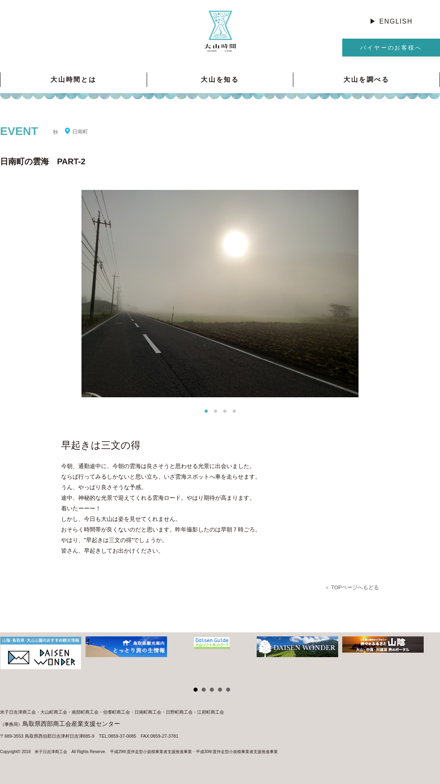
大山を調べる (366, 79)
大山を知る (220, 79)
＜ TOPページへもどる (351, 587)
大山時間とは (74, 79)
